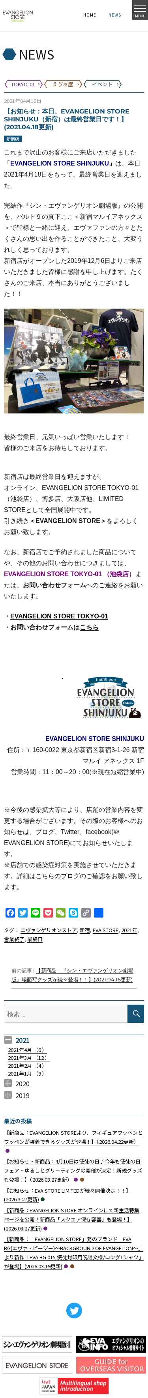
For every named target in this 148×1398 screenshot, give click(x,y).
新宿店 (12, 139)
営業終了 (14, 939)
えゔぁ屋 (82, 1180)
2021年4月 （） (27, 1050)
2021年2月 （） (27, 1065)
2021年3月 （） (29, 1057)
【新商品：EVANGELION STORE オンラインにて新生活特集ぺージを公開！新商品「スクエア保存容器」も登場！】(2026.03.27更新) (71, 1219)
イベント (43, 1199)
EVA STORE (105, 930)
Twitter (74, 1310)
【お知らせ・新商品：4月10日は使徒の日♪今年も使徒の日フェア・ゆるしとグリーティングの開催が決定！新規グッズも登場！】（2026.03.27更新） (73, 1170)
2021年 (129, 930)
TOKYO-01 (7, 1151)
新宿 (85, 930)
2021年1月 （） (27, 1073)
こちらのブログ (58, 876)
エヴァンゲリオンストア (49, 930)
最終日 (35, 939)
